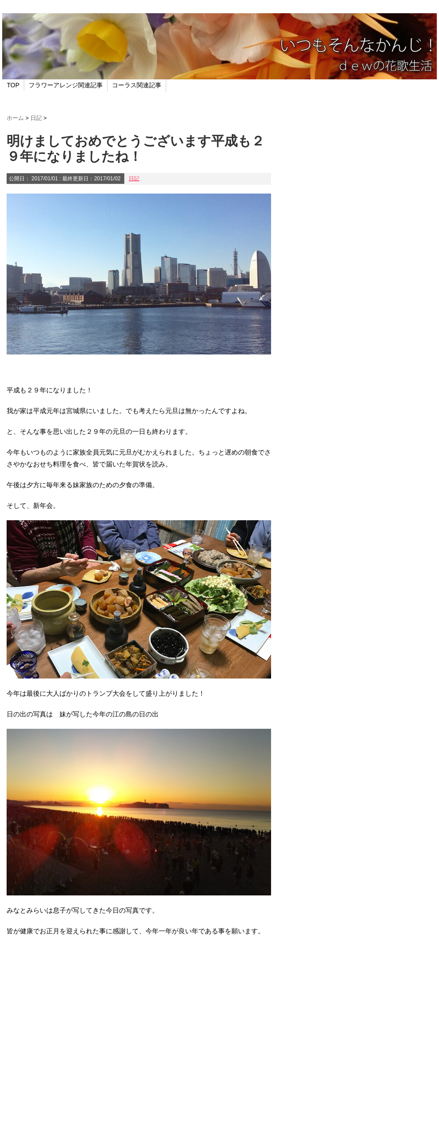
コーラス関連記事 (136, 85)
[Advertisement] (139, 1040)
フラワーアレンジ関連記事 (66, 85)
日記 (134, 178)
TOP (13, 85)
